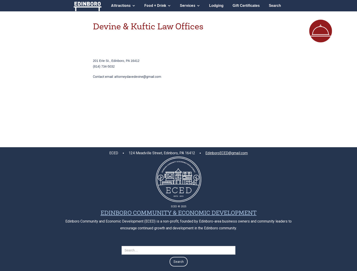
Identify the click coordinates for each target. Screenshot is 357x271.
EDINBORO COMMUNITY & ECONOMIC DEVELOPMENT (179, 213)
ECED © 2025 (178, 206)
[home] (87, 5)
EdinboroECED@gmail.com (226, 153)
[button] (123, 5)
